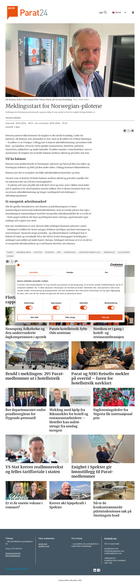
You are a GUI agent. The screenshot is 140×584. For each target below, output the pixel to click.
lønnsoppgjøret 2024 (90, 252)
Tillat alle (105, 317)
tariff (10, 252)
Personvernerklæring (16, 569)
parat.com (42, 544)
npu (59, 252)
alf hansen (123, 252)
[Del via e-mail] (132, 131)
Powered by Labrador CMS (70, 580)
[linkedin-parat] (94, 570)
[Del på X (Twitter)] (128, 131)
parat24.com (43, 546)
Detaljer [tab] (70, 272)
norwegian (70, 252)
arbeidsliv (109, 252)
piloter (38, 252)
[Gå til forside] (34, 12)
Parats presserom (12, 553)
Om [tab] (106, 272)
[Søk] (103, 12)
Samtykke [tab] (33, 272)
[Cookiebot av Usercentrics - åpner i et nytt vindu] (112, 265)
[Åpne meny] (133, 12)
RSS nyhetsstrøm (12, 556)
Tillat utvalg (70, 317)
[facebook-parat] (98, 570)
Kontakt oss (110, 538)
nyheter (49, 252)
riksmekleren (23, 252)
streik (10, 256)
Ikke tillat (34, 317)
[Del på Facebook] (125, 131)
